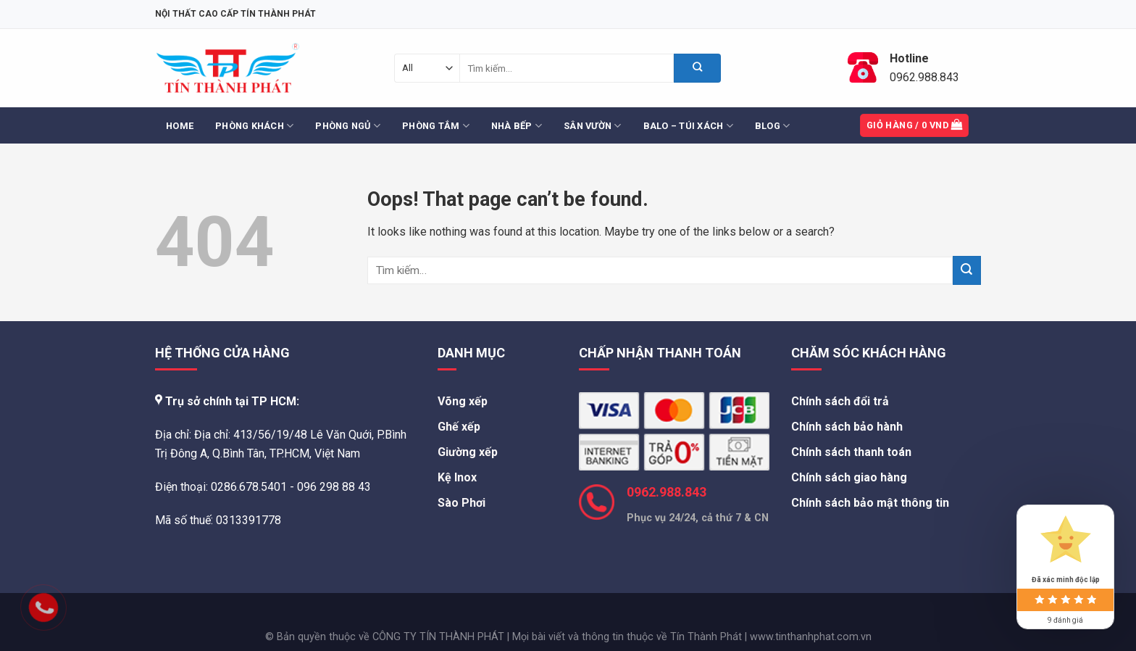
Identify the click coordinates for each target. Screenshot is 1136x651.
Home (179, 125)
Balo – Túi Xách (688, 126)
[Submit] (697, 68)
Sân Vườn (593, 126)
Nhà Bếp (516, 126)
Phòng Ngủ (347, 126)
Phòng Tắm (435, 126)
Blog (772, 126)
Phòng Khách (254, 126)
